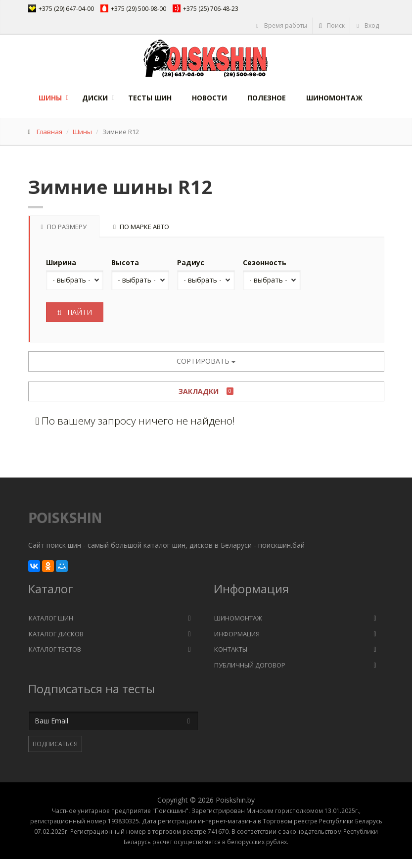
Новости (209, 97)
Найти (74, 312)
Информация (237, 633)
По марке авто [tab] (141, 226)
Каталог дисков (56, 633)
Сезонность (264, 262)
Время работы (281, 25)
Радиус (190, 262)
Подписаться (55, 744)
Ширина (61, 262)
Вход (367, 25)
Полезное (266, 97)
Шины (50, 97)
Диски (95, 97)
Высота (125, 262)
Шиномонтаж (334, 97)
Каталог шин (51, 618)
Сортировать (206, 361)
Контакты (230, 649)
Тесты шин (150, 97)
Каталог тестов (55, 649)
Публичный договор (249, 665)
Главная (49, 131)
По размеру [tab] (64, 226)
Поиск (331, 25)
